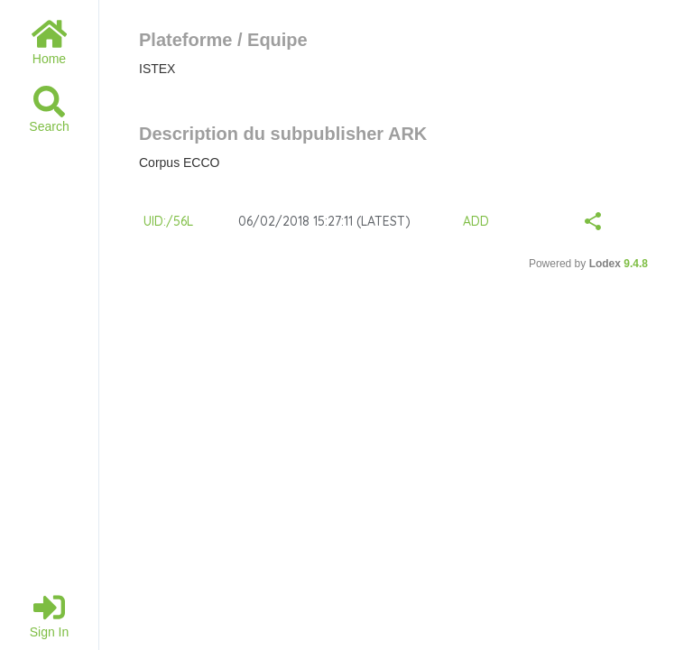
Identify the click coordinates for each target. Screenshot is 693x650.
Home (49, 42)
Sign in (49, 615)
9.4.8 (636, 263)
